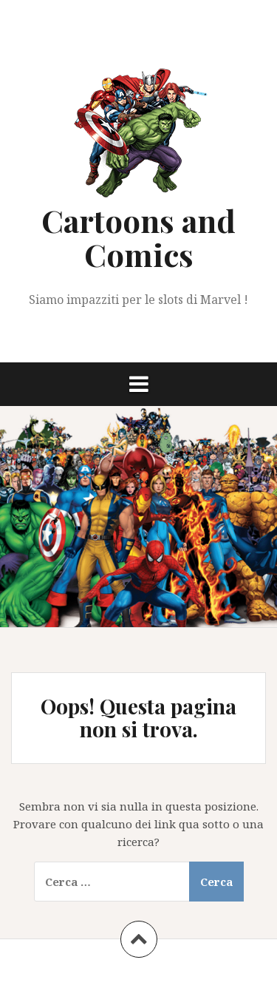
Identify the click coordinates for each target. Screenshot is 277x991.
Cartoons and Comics (138, 237)
